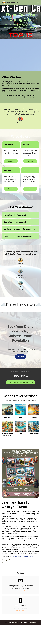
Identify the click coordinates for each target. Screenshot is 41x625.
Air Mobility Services (12, 2)
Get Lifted (20, 357)
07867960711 (21, 34)
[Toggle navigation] (38, 2)
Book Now (10, 161)
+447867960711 (20, 605)
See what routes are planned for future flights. (20, 382)
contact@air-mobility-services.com (22, 36)
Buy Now (6, 561)
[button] (20, 215)
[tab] (20, 215)
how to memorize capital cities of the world (22, 556)
